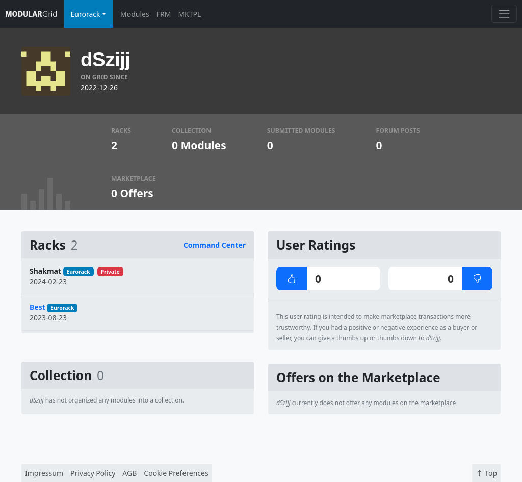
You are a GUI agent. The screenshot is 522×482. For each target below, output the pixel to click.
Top (486, 473)
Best (37, 307)
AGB (129, 473)
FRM (163, 14)
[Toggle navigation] (503, 13)
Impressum (44, 473)
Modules (134, 14)
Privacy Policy (92, 473)
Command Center (215, 245)
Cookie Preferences (176, 473)
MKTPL (189, 14)
